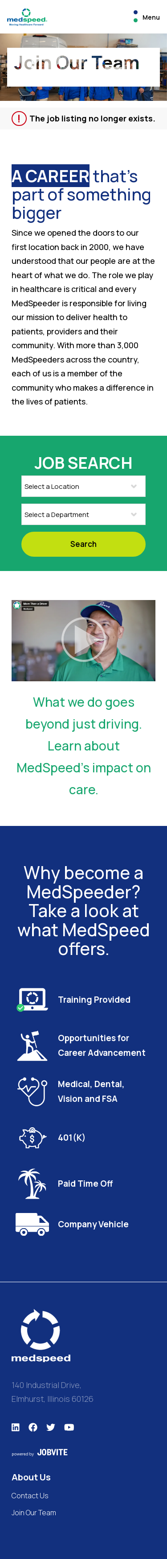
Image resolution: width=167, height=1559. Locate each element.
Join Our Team (34, 1512)
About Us (31, 1477)
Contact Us (30, 1496)
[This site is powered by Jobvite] (83, 1452)
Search (83, 544)
